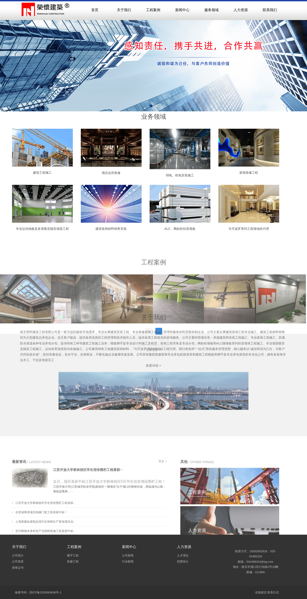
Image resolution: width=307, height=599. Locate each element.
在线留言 (261, 592)
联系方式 (273, 592)
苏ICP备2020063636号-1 (45, 592)
